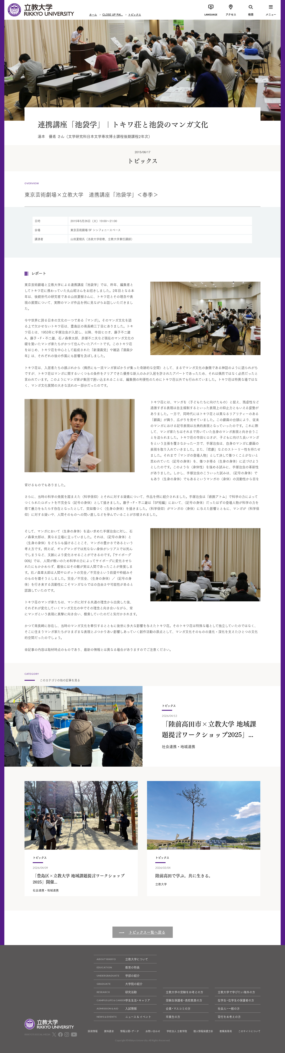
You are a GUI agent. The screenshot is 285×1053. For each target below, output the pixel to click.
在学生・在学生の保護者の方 (236, 1000)
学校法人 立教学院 (177, 1031)
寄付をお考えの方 (229, 1017)
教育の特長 (117, 967)
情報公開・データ (129, 1031)
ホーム (93, 14)
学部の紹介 (117, 976)
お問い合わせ (152, 1031)
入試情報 (115, 1008)
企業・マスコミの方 (178, 1008)
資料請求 (109, 1031)
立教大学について (121, 959)
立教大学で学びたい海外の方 (236, 992)
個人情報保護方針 (203, 1031)
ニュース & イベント (122, 1017)
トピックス (134, 14)
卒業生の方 (173, 1017)
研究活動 (115, 992)
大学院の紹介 (118, 984)
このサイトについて (249, 1031)
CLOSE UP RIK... (112, 14)
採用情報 (93, 1031)
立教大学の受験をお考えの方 (184, 992)
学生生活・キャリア (122, 1000)
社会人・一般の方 (229, 1008)
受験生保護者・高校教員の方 (184, 1000)
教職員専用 (226, 1031)
